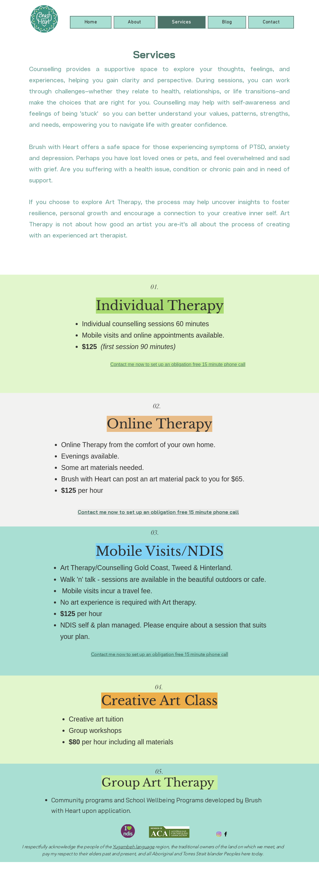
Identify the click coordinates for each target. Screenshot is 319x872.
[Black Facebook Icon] (226, 834)
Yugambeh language (134, 846)
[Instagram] (219, 834)
